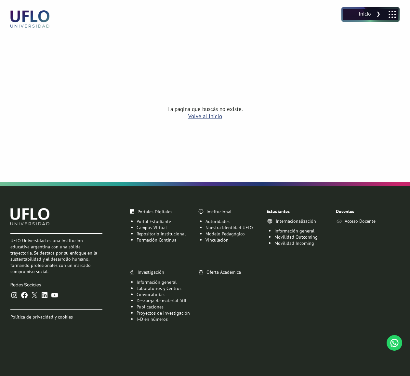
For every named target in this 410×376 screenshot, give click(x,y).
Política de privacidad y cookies (41, 316)
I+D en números (152, 319)
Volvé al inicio (205, 116)
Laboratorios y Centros (159, 288)
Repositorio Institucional (161, 234)
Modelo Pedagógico (225, 234)
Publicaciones (150, 306)
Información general (294, 231)
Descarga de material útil (161, 300)
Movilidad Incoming (294, 243)
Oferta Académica (223, 272)
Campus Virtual (152, 227)
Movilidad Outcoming (296, 237)
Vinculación (217, 240)
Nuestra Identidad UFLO (229, 227)
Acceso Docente (360, 221)
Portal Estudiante (154, 221)
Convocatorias (151, 294)
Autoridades (217, 221)
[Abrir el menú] (370, 14)
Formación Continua (157, 240)
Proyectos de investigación (163, 312)
